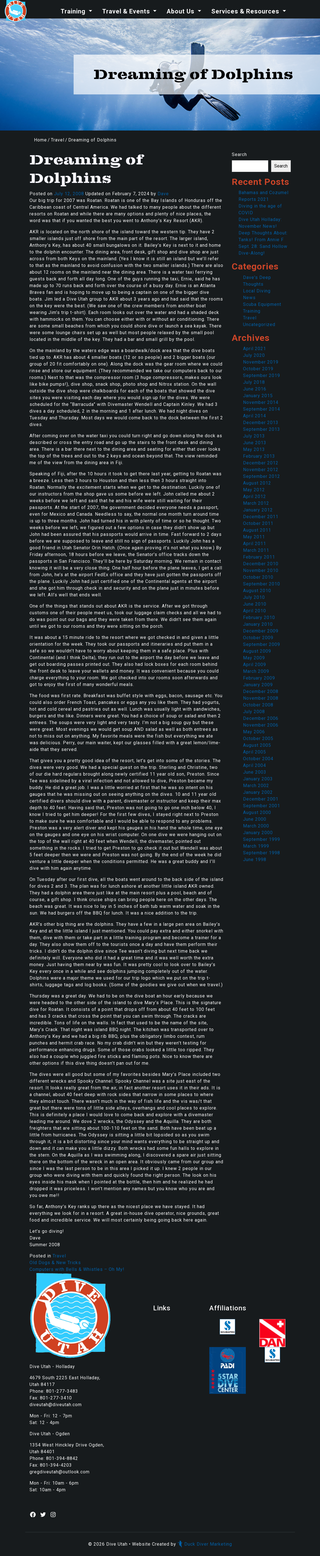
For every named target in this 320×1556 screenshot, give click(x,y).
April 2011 (254, 543)
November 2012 (260, 469)
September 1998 (261, 852)
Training (74, 11)
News (249, 297)
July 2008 (254, 711)
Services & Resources (246, 11)
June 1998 (254, 859)
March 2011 (256, 550)
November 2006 (260, 725)
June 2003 (254, 772)
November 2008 (260, 698)
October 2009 (258, 637)
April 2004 (254, 765)
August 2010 (257, 590)
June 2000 (254, 819)
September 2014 (261, 409)
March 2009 (256, 671)
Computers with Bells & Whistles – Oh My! (76, 1269)
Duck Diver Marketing (205, 1544)
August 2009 (257, 651)
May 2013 (254, 449)
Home (40, 140)
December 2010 (260, 563)
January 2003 (258, 779)
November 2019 (260, 362)
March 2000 (256, 826)
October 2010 (258, 577)
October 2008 (258, 705)
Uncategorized (259, 324)
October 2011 (258, 523)
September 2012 (261, 476)
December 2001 (260, 799)
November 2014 (260, 402)
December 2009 (260, 631)
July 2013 (254, 436)
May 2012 (254, 489)
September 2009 (261, 644)
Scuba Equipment (262, 304)
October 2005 (258, 738)
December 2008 (260, 691)
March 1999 (256, 846)
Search (239, 154)
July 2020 (254, 355)
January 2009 (258, 684)
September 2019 (261, 375)
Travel (57, 140)
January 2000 (258, 832)
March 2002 (256, 785)
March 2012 (256, 503)
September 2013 (261, 429)
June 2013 (254, 442)
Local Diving (257, 291)
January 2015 (258, 395)
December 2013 (260, 422)
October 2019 (258, 368)
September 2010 (261, 584)
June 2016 (254, 389)
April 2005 (254, 752)
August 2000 (257, 812)
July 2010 (254, 597)
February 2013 (259, 456)
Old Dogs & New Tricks (55, 1262)
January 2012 (258, 510)
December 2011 (260, 516)
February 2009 (259, 678)
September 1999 (261, 839)
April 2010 (254, 610)
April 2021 (254, 348)
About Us (181, 11)
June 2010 (254, 604)
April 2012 (254, 496)
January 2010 (258, 624)
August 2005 (257, 745)
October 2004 (258, 758)
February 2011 (259, 557)
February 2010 (259, 617)
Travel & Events (127, 11)
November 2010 (260, 570)
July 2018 (254, 382)
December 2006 (260, 718)
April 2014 (254, 415)
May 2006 (254, 731)
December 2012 (260, 463)
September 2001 (261, 805)
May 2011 (254, 536)
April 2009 (254, 664)
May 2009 (254, 657)
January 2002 (258, 792)
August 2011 (257, 530)
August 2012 (257, 483)
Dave (163, 193)
